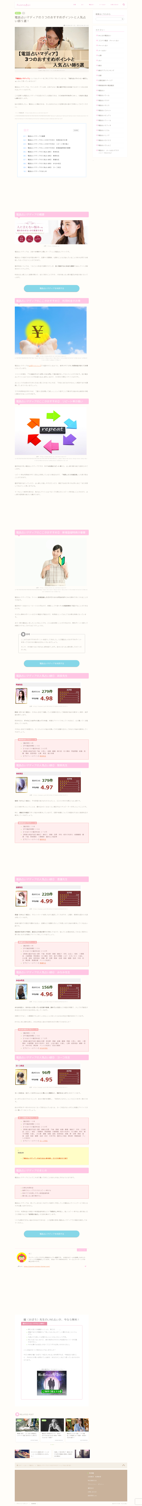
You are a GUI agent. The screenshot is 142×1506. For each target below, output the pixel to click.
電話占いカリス (103, 105)
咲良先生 (43, 756)
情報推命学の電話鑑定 (106, 85)
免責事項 (33, 1503)
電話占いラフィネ (104, 125)
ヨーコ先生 (44, 1141)
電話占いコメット (104, 110)
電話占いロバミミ (104, 140)
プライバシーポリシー (22, 1503)
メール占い (102, 4)
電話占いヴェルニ (104, 145)
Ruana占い (24, 4)
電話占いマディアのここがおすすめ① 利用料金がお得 (47, 140)
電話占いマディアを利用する (52, 288)
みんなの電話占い (104, 36)
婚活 (100, 66)
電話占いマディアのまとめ (37, 171)
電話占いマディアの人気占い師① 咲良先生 (43, 152)
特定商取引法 (92, 1480)
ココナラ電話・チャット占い (108, 41)
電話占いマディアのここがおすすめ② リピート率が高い (48, 144)
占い (82, 4)
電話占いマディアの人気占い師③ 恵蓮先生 (43, 160)
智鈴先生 (43, 839)
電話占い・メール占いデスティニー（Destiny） (108, 151)
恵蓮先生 (43, 963)
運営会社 (91, 1488)
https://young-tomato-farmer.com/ (37, 1266)
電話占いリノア (103, 135)
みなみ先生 (44, 1048)
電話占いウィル (103, 95)
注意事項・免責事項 (94, 1477)
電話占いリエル (103, 130)
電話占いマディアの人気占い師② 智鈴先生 (43, 156)
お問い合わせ (114, 4)
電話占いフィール (104, 120)
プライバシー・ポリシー (96, 1484)
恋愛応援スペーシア (105, 80)
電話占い (91, 4)
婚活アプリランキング (106, 70)
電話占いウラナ (103, 100)
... (93, 160)
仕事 (100, 55)
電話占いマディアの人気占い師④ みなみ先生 (44, 163)
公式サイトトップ (35, 366)
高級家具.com (92, 1496)
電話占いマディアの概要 (36, 136)
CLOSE (76, 130)
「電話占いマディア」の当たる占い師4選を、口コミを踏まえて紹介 (45, 1158)
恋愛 (74, 4)
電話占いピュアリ (104, 115)
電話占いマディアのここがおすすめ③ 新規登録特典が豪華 (49, 148)
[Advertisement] (52, 195)
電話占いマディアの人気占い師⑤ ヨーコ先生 (44, 167)
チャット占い (103, 45)
